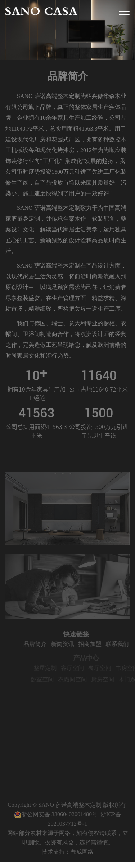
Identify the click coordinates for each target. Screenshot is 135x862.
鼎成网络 (82, 852)
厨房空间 (107, 679)
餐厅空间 (104, 668)
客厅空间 (77, 668)
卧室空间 (46, 679)
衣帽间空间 (77, 679)
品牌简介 (39, 644)
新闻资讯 (66, 644)
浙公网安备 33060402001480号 (56, 814)
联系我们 (121, 644)
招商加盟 (93, 644)
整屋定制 (49, 668)
